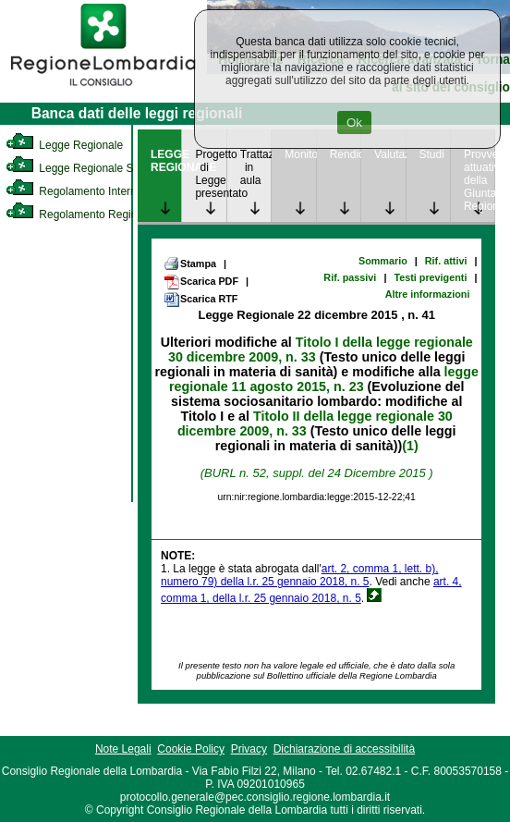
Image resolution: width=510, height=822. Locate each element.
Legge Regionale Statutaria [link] (90, 168)
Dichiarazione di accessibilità (344, 748)
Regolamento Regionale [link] (82, 214)
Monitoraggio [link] (300, 154)
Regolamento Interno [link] (74, 191)
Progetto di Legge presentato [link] (210, 174)
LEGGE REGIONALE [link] (166, 161)
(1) (410, 445)
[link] (103, 88)
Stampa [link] (190, 263)
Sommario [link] (382, 260)
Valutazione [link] (389, 154)
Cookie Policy (191, 748)
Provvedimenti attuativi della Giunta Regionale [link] (479, 180)
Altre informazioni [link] (427, 294)
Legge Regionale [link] (64, 145)
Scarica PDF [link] (201, 282)
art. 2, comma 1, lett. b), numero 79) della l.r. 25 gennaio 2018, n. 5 (299, 575)
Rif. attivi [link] (446, 260)
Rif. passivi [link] (349, 277)
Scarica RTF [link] (200, 299)
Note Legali (123, 748)
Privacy (249, 748)
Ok (354, 122)
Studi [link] (431, 154)
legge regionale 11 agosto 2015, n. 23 (324, 379)
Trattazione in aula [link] (255, 167)
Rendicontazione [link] (345, 154)
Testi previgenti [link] (430, 277)
